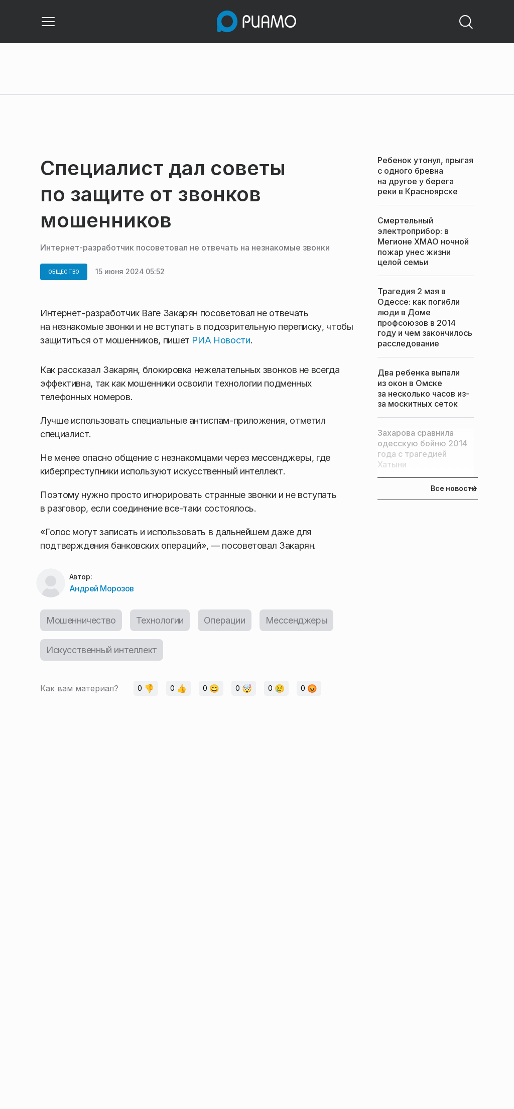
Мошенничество (81, 620)
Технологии (160, 620)
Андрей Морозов (101, 588)
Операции (224, 620)
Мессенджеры (297, 620)
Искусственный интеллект (101, 650)
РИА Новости (221, 340)
